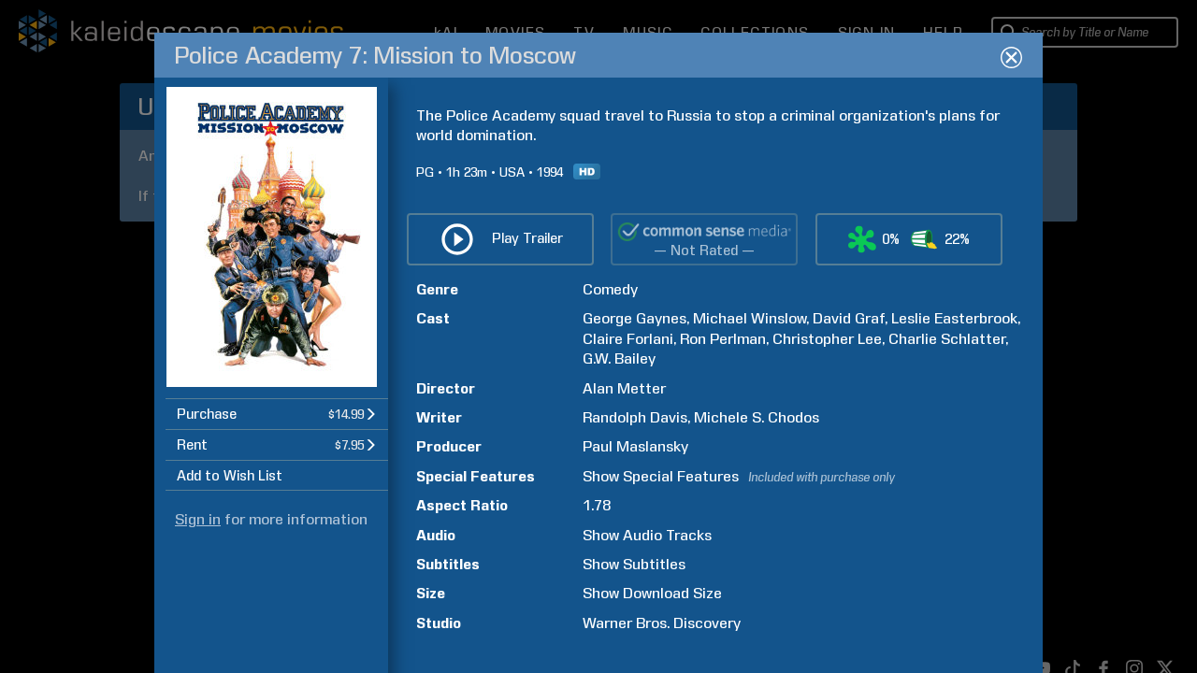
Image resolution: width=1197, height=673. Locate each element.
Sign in (198, 519)
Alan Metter (624, 388)
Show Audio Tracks (647, 535)
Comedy (610, 289)
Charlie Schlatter (946, 339)
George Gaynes (634, 318)
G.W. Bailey (619, 358)
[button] (277, 413)
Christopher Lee (827, 339)
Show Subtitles (634, 564)
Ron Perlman (723, 339)
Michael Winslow (749, 318)
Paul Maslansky (635, 446)
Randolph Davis (635, 417)
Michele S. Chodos (756, 417)
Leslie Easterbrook (954, 318)
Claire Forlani (628, 339)
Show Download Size (652, 593)
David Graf (849, 318)
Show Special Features (661, 476)
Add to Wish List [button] (229, 475)
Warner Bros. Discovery (662, 623)
